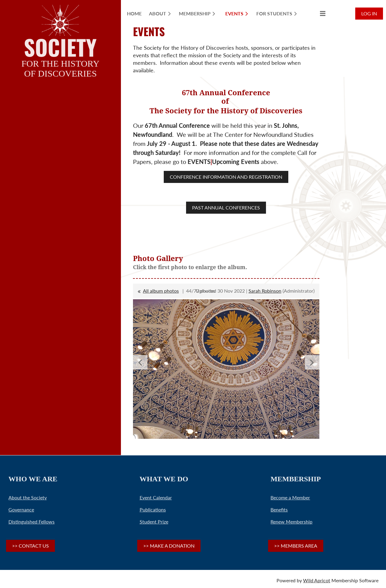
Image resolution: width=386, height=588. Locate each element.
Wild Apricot (316, 580)
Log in (369, 13)
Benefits (279, 509)
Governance (21, 509)
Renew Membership (291, 521)
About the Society (27, 497)
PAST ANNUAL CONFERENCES (226, 207)
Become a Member (290, 497)
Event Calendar (156, 497)
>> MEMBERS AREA (295, 546)
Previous (140, 362)
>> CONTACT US (30, 546)
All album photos (161, 291)
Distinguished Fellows (31, 521)
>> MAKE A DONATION (169, 546)
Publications (153, 509)
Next (312, 362)
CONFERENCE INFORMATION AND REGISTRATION (226, 177)
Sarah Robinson (264, 291)
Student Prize (154, 521)
